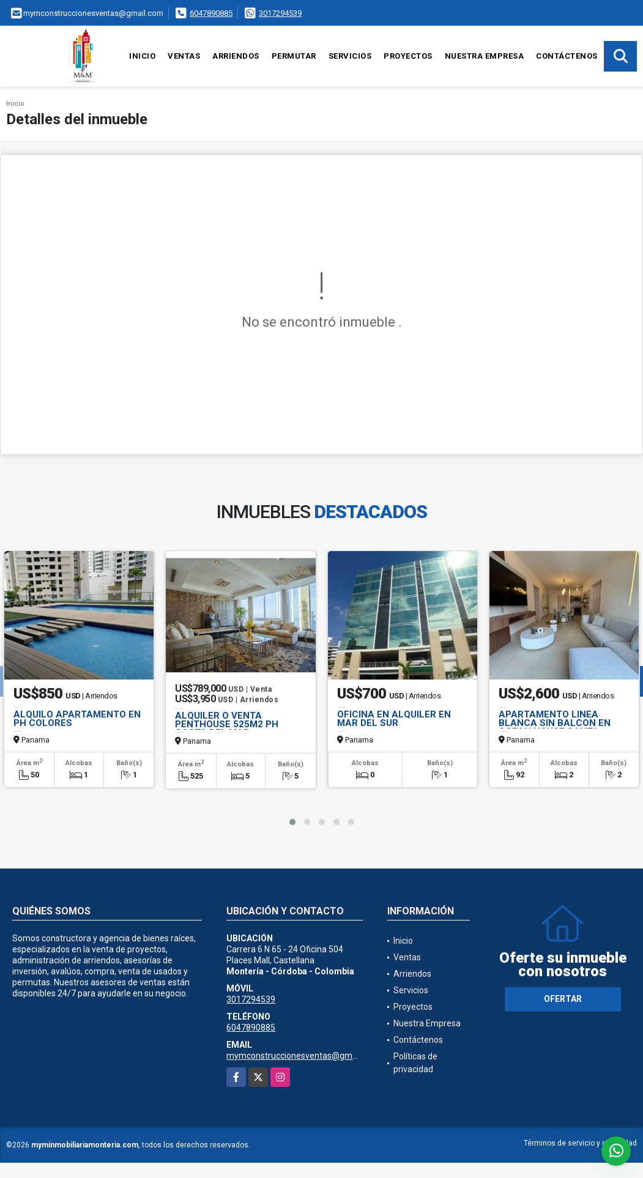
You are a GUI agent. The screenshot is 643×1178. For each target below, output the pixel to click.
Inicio (142, 56)
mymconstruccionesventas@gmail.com (303, 1056)
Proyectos (408, 56)
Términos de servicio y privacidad (580, 1143)
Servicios (350, 56)
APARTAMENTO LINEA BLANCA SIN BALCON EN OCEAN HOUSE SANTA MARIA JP (555, 727)
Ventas (184, 56)
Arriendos (235, 56)
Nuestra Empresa (484, 56)
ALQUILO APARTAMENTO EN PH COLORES (77, 718)
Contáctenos (567, 56)
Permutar (294, 56)
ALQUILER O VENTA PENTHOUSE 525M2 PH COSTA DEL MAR (226, 724)
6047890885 (211, 13)
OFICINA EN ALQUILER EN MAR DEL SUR (394, 718)
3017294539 (280, 13)
